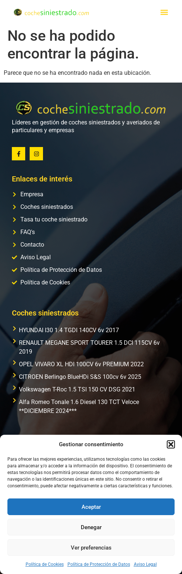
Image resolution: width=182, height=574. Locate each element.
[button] (171, 444)
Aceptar (91, 507)
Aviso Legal (145, 564)
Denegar (91, 527)
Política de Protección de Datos (98, 564)
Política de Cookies (45, 564)
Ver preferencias (91, 547)
